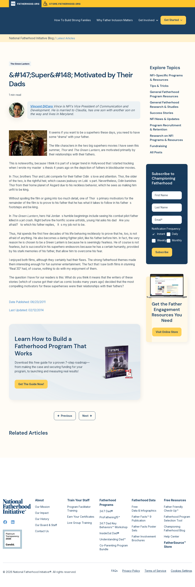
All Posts (156, 152)
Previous (65, 415)
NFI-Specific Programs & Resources (166, 77)
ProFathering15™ (110, 517)
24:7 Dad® (106, 511)
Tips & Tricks (159, 86)
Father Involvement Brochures (144, 538)
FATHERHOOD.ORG (25, 4)
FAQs (114, 570)
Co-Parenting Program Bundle (114, 547)
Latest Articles (65, 38)
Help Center (171, 536)
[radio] (159, 236)
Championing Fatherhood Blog (174, 528)
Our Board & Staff (46, 524)
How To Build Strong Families (72, 20)
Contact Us (42, 531)
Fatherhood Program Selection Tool (177, 518)
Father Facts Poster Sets (144, 528)
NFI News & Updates (164, 119)
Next (87, 415)
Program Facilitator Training (79, 508)
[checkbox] (167, 239)
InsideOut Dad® (109, 533)
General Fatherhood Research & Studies (164, 104)
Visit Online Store (167, 333)
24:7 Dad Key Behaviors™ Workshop (114, 525)
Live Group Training (79, 522)
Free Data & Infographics (144, 508)
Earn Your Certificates (80, 516)
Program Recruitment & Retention (165, 127)
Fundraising (158, 146)
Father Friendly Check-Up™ (173, 508)
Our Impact (42, 512)
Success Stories (161, 113)
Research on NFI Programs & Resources (166, 138)
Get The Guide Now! (31, 383)
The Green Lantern (20, 63)
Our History (42, 518)
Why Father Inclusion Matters (115, 20)
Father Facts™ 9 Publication (141, 518)
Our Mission (42, 506)
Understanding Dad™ (113, 539)
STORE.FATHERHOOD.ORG (62, 4)
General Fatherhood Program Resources (164, 94)
